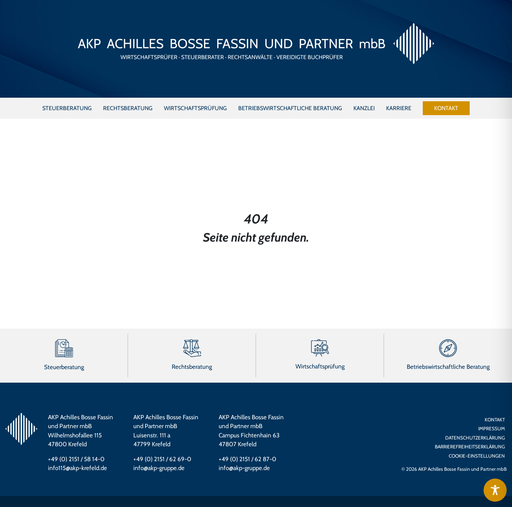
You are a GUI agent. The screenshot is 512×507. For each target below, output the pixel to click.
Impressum (491, 428)
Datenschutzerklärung (475, 438)
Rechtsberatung (192, 366)
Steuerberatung (64, 367)
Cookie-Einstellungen (477, 456)
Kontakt (495, 419)
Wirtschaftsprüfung (320, 366)
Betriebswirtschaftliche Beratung (448, 366)
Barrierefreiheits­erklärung (470, 446)
